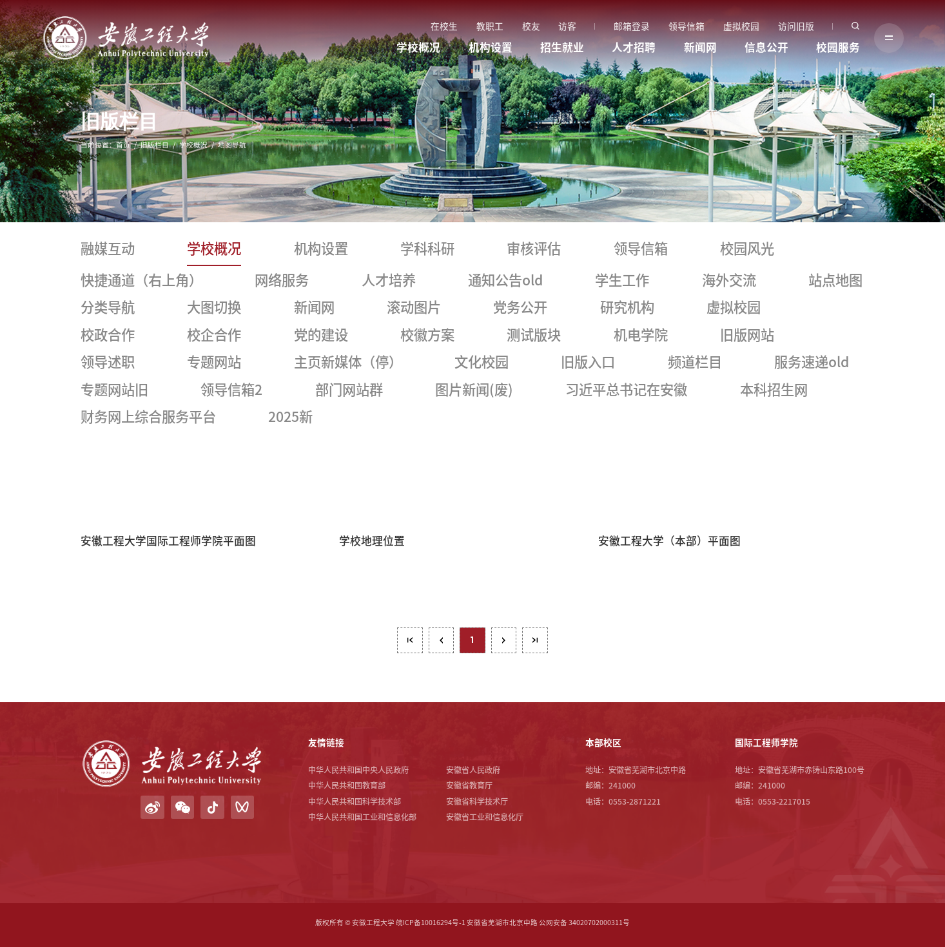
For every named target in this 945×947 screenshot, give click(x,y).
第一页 (410, 640)
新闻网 (700, 47)
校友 (531, 26)
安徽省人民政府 (473, 770)
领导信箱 (686, 26)
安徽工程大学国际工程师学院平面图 (168, 540)
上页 (441, 640)
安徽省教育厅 (469, 785)
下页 (504, 640)
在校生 (444, 26)
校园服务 (838, 47)
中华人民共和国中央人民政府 (358, 770)
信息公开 (766, 47)
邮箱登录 (632, 26)
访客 (567, 26)
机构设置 (490, 47)
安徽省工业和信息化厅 (484, 817)
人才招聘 (634, 47)
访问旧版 (796, 26)
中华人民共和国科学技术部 (354, 801)
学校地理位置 (372, 540)
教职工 (489, 26)
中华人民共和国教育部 (346, 785)
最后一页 (535, 640)
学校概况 (418, 47)
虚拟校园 (741, 26)
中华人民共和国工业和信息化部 (362, 817)
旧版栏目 (155, 145)
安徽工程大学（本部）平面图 (669, 540)
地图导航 (232, 145)
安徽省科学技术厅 (477, 801)
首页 (123, 145)
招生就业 (562, 47)
